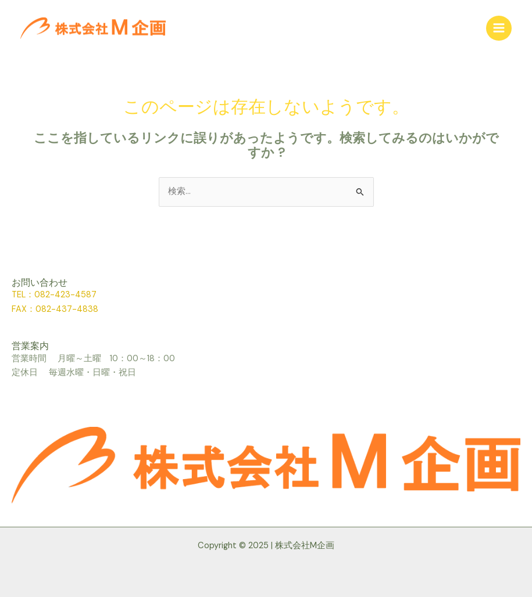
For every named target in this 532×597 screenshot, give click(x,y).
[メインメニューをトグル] (499, 28)
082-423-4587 (65, 294)
